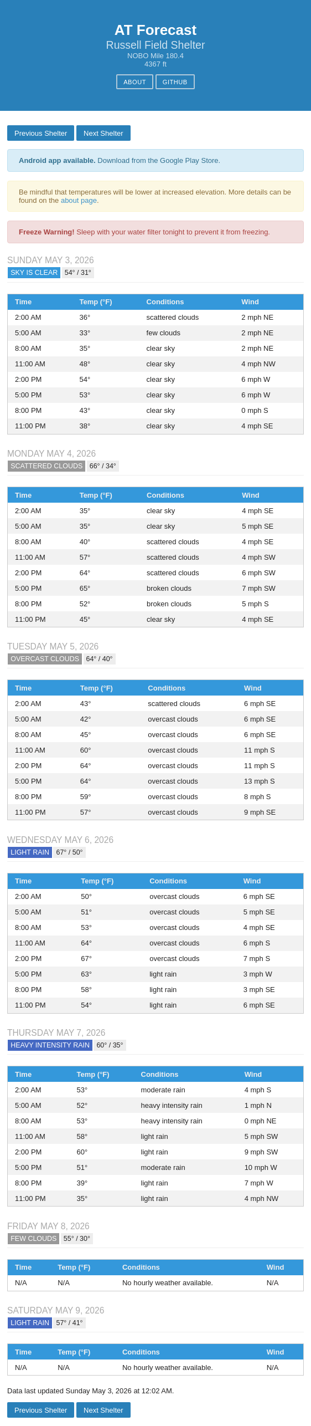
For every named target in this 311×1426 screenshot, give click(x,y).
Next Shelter (103, 133)
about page (79, 200)
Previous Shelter (40, 133)
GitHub (175, 82)
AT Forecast (155, 30)
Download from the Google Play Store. (119, 160)
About (134, 82)
